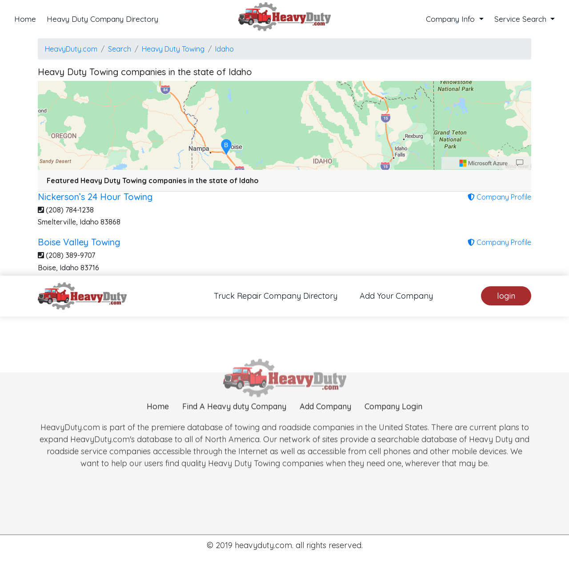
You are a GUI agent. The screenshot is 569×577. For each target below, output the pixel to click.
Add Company (325, 419)
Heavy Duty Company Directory (102, 19)
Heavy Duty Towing (173, 48)
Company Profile (499, 196)
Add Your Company (396, 296)
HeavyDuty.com (71, 48)
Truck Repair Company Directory (275, 296)
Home (25, 19)
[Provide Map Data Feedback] (519, 163)
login (506, 296)
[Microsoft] (483, 163)
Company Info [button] (451, 19)
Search (119, 48)
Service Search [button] (521, 19)
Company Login (393, 419)
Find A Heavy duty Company (234, 419)
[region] (284, 125)
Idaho (224, 48)
